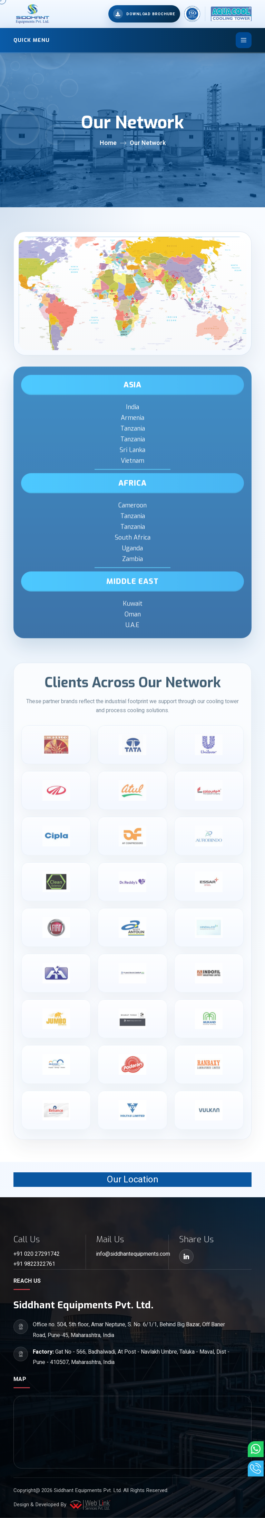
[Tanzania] (173, 276)
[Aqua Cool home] (228, 14)
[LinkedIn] (186, 1256)
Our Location (132, 1179)
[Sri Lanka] (173, 295)
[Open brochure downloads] (144, 13)
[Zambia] (123, 317)
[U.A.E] (151, 281)
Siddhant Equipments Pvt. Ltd (87, 1490)
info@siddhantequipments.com (132, 1254)
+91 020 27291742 (36, 1254)
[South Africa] (123, 328)
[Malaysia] (191, 300)
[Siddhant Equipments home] (31, 14)
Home (108, 143)
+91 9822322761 (34, 1264)
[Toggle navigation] (244, 40)
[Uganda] (132, 299)
